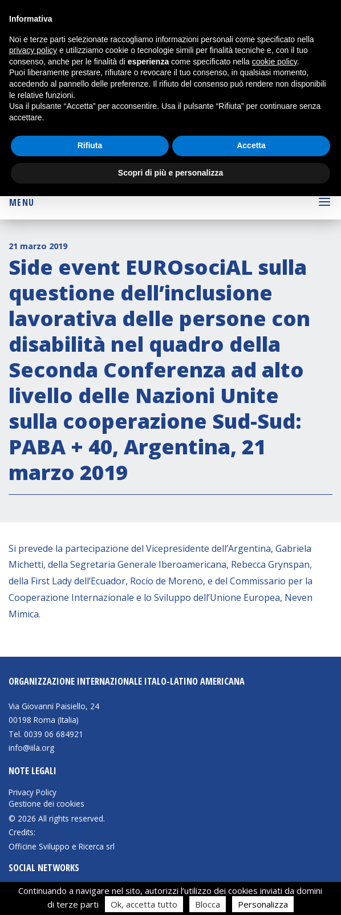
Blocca (207, 904)
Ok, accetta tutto (144, 904)
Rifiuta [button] (90, 145)
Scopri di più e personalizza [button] (170, 172)
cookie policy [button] (274, 61)
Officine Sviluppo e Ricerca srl (62, 846)
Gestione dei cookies (46, 804)
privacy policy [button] (33, 50)
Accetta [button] (251, 145)
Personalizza (263, 904)
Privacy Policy (32, 792)
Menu (21, 202)
